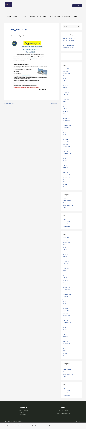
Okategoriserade (67, 200)
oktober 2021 (66, 179)
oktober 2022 (66, 151)
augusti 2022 (66, 156)
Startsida (9, 16)
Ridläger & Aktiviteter (68, 205)
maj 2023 (65, 134)
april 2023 (65, 137)
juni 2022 (65, 160)
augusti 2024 (66, 99)
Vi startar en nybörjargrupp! (69, 38)
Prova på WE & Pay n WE (69, 40)
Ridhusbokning (66, 202)
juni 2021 (65, 184)
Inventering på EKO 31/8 (68, 47)
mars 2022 (65, 167)
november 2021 (66, 177)
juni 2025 (65, 78)
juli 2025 (65, 75)
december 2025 (66, 73)
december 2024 (66, 90)
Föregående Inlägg (9, 103)
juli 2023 (65, 130)
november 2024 (66, 92)
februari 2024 (66, 113)
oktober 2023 (66, 123)
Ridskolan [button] (16, 16)
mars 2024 (65, 111)
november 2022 (66, 148)
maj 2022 (65, 163)
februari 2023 (66, 141)
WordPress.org (66, 226)
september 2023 (67, 125)
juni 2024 (65, 104)
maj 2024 (65, 106)
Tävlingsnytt (15, 32)
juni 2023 (65, 132)
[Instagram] (79, 421)
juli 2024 (65, 101)
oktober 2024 (66, 94)
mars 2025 (65, 83)
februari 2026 (66, 68)
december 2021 (66, 174)
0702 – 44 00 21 (64, 410)
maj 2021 (65, 186)
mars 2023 (65, 139)
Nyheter (64, 198)
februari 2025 (66, 85)
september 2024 (67, 97)
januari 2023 (65, 144)
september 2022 (67, 153)
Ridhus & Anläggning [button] (35, 16)
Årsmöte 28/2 (66, 43)
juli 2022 (65, 158)
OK (77, 425)
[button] (16, 16)
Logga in (65, 219)
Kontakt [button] (76, 16)
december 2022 (66, 146)
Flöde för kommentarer (68, 223)
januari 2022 (65, 172)
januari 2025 (65, 87)
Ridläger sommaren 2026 (69, 45)
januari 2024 (65, 116)
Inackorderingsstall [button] (67, 16)
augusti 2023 (66, 127)
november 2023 (66, 120)
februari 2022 (66, 170)
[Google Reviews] (81, 421)
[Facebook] (76, 421)
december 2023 (66, 118)
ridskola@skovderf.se (65, 413)
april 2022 (65, 165)
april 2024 (65, 108)
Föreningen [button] (24, 16)
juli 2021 (64, 181)
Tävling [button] (45, 16)
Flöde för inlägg (66, 221)
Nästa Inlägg (55, 103)
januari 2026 (65, 71)
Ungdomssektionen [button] (54, 16)
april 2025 (65, 80)
